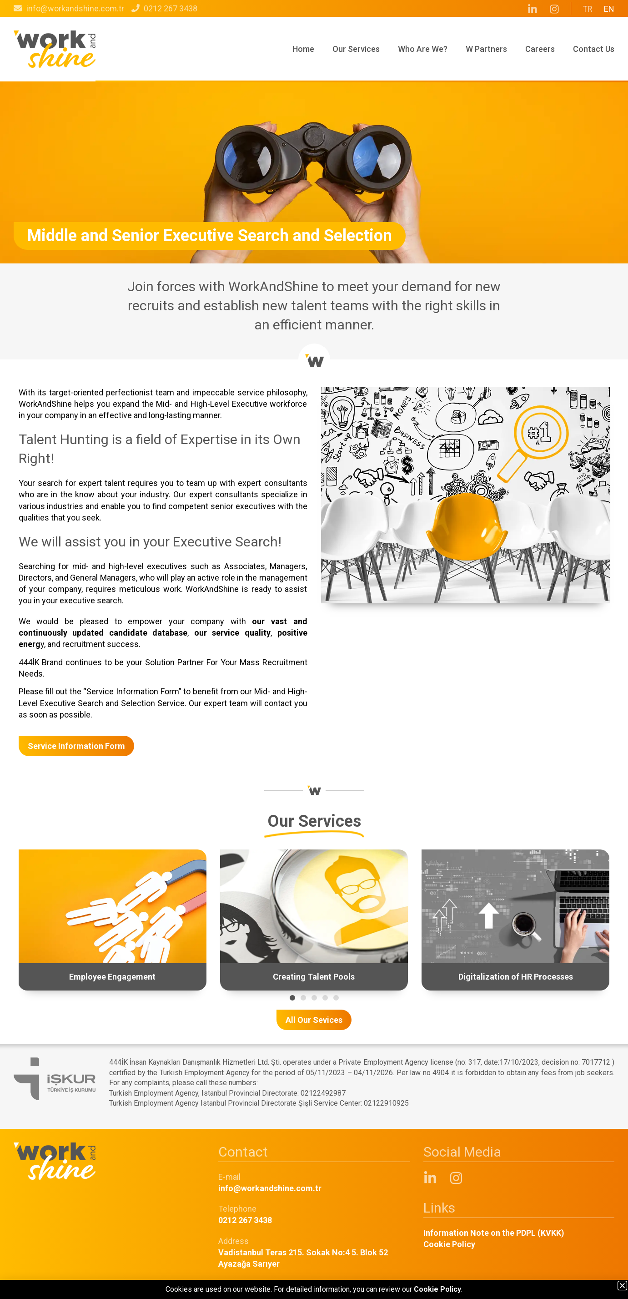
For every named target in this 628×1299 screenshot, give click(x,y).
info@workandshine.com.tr (270, 1188)
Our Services (356, 49)
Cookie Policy (449, 1244)
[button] (292, 998)
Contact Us (593, 49)
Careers (540, 49)
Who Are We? (422, 49)
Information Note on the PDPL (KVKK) (493, 1233)
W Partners (486, 49)
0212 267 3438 (245, 1220)
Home (303, 49)
